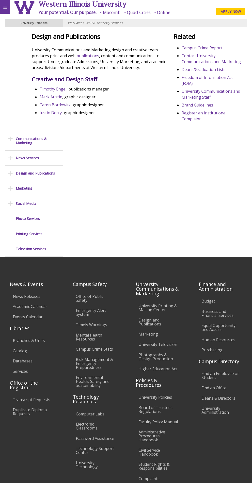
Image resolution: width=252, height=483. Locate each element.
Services (20, 272)
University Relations (109, 23)
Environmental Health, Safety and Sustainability (93, 282)
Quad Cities (139, 12)
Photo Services (28, 120)
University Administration (215, 311)
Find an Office (214, 289)
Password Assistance (95, 339)
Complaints (149, 380)
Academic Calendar (30, 208)
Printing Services (29, 135)
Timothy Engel (89, 95)
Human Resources (218, 241)
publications (150, 55)
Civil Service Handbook (149, 353)
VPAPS (89, 23)
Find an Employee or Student (220, 277)
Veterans (100, 430)
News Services (27, 59)
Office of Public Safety (89, 199)
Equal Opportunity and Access (219, 228)
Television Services (31, 150)
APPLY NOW (231, 11)
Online (163, 12)
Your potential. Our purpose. (67, 12)
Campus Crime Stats (94, 250)
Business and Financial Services (218, 214)
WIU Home (75, 23)
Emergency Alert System (91, 213)
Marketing (24, 90)
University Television (158, 246)
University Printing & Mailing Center (158, 209)
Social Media (26, 105)
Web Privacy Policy (238, 472)
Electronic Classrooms (86, 327)
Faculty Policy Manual (158, 323)
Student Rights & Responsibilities (154, 367)
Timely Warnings (91, 226)
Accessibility (14, 430)
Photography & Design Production (156, 258)
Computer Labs (90, 315)
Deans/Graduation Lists (216, 75)
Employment (42, 430)
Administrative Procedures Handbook (152, 337)
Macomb (112, 12)
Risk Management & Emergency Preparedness (94, 264)
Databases (22, 262)
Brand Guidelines (209, 111)
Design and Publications (35, 74)
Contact (213, 61)
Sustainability (73, 430)
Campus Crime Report (214, 48)
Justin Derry (87, 118)
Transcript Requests (31, 301)
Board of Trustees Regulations (156, 311)
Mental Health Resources (89, 238)
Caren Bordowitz (91, 110)
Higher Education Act (158, 270)
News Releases (26, 197)
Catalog (20, 252)
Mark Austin (87, 103)
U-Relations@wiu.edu (225, 462)
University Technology (87, 366)
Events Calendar (28, 218)
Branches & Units (29, 242)
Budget (208, 202)
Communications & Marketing (31, 42)
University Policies (155, 298)
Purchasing (212, 251)
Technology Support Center (95, 352)
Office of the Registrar (24, 286)
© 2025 (147, 472)
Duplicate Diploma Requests (30, 313)
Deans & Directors (218, 299)
